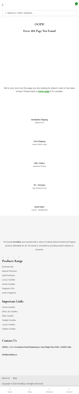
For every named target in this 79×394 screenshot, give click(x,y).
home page (43, 91)
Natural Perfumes (9, 271)
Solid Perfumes (8, 275)
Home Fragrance (9, 293)
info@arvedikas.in (9, 355)
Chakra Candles (9, 329)
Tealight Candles (9, 320)
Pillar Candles (8, 316)
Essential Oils (7, 267)
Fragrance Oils (8, 288)
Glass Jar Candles (9, 311)
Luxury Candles (8, 280)
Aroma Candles (8, 284)
